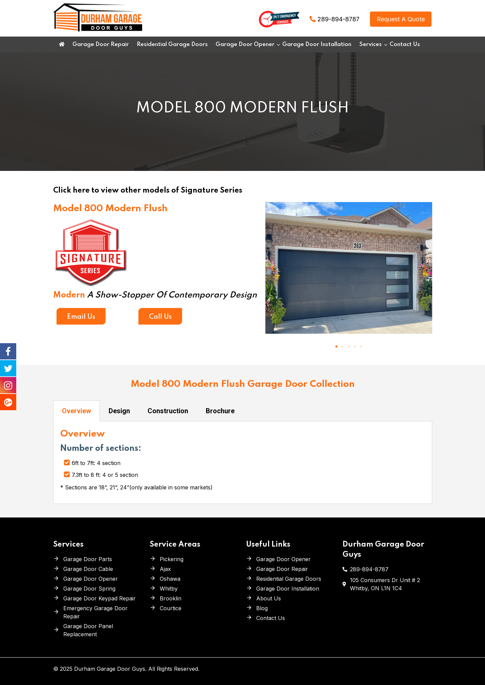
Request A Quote (401, 19)
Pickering (171, 559)
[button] (336, 347)
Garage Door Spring (89, 588)
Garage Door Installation (287, 588)
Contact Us (270, 618)
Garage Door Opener (90, 578)
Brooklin (170, 598)
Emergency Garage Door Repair (95, 612)
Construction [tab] (168, 411)
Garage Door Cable (88, 569)
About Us (268, 598)
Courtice (170, 608)
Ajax (165, 569)
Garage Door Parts (87, 559)
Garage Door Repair (282, 569)
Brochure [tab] (220, 411)
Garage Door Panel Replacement (88, 630)
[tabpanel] (242, 462)
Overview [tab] (76, 411)
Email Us (81, 317)
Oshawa (170, 578)
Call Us (160, 317)
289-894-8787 (338, 19)
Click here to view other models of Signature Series (147, 190)
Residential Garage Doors (288, 578)
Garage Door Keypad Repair (99, 598)
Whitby (169, 588)
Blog (262, 608)
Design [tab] (119, 411)
